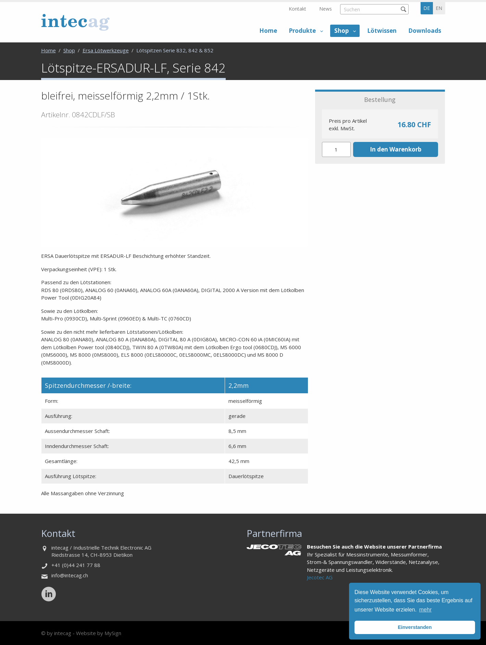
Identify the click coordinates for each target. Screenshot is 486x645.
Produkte (302, 31)
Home (268, 31)
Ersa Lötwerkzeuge (106, 50)
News (325, 8)
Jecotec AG (320, 577)
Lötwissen (382, 31)
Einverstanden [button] (415, 627)
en (439, 8)
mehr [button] (425, 610)
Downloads (424, 31)
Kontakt (297, 8)
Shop (341, 31)
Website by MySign (98, 633)
